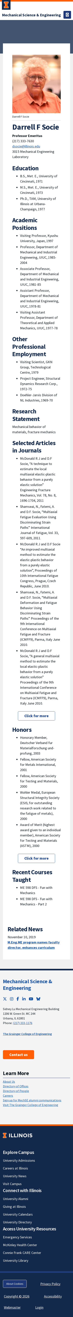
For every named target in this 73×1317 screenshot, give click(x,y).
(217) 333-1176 (22, 1023)
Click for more (36, 715)
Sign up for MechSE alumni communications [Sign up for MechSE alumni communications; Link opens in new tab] (32, 1100)
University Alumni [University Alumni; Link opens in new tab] (15, 1199)
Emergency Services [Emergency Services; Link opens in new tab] (17, 1237)
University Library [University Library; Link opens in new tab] (15, 1260)
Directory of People (16, 1091)
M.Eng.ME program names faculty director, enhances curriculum (34, 945)
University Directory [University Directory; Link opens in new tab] (17, 1222)
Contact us (18, 1054)
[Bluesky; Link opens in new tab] (38, 998)
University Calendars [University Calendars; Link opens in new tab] (18, 1214)
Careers (8, 1095)
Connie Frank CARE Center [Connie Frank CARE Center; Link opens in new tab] (22, 1252)
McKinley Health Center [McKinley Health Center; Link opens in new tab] (20, 1245)
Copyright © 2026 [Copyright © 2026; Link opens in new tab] (16, 1296)
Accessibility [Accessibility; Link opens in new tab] (53, 1296)
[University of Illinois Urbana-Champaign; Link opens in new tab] (6, 6)
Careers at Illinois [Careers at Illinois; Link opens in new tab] (15, 1168)
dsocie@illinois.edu (26, 146)
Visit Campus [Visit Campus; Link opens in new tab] (12, 1184)
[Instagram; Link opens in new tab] (11, 998)
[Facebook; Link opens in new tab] (18, 998)
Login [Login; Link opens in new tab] (39, 1307)
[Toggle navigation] (67, 15)
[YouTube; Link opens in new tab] (31, 998)
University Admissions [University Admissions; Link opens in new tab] (19, 1160)
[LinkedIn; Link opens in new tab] (24, 998)
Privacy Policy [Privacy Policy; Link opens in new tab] (50, 1284)
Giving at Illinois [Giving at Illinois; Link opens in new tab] (14, 1206)
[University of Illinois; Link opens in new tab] (17, 1135)
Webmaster (12, 1307)
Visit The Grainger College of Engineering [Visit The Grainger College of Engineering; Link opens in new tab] (30, 1105)
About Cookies (14, 1283)
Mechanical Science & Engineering (27, 984)
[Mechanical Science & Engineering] (31, 14)
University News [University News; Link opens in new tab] (14, 1176)
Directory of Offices (15, 1086)
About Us (9, 1081)
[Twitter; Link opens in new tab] (5, 998)
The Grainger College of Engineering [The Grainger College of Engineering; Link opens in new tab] (27, 1034)
